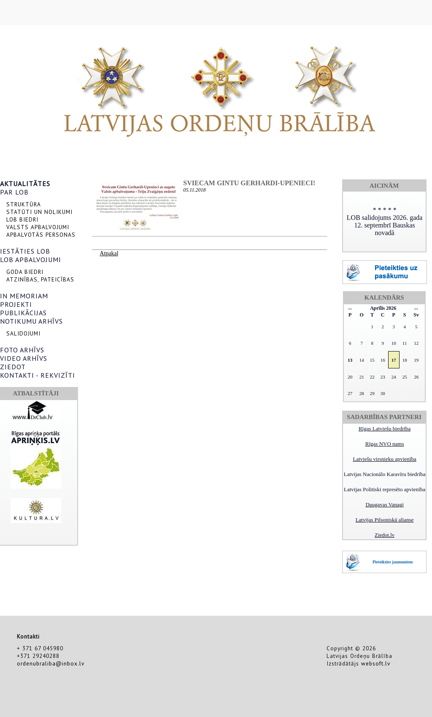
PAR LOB (14, 192)
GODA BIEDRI (24, 272)
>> (416, 309)
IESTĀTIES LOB (25, 251)
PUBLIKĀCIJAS (23, 312)
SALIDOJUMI (23, 333)
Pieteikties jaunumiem (393, 562)
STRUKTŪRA (23, 204)
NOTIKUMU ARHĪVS (31, 321)
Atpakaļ (109, 253)
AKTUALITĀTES (25, 183)
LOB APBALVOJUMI (30, 259)
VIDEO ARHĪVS (23, 358)
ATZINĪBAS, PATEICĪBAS (40, 279)
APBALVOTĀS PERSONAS (41, 234)
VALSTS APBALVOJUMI (37, 227)
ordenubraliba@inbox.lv (50, 663)
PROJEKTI (16, 304)
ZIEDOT (13, 367)
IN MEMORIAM (24, 296)
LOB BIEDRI (22, 219)
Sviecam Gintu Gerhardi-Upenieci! (249, 183)
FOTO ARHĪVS (22, 350)
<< (350, 309)
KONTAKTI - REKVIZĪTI (37, 375)
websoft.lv (375, 663)
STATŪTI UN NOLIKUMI (39, 212)
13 (350, 360)
